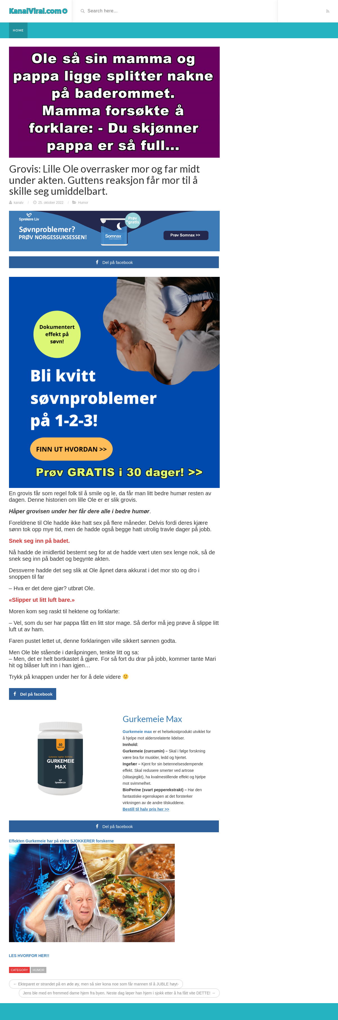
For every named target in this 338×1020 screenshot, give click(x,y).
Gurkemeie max (138, 731)
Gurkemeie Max (152, 719)
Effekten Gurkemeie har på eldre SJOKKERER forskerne (61, 841)
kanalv (19, 203)
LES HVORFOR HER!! (29, 955)
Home (18, 30)
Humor (83, 203)
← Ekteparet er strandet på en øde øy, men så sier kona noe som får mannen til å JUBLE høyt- (96, 984)
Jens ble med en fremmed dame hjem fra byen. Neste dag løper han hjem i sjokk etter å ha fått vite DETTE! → (119, 993)
